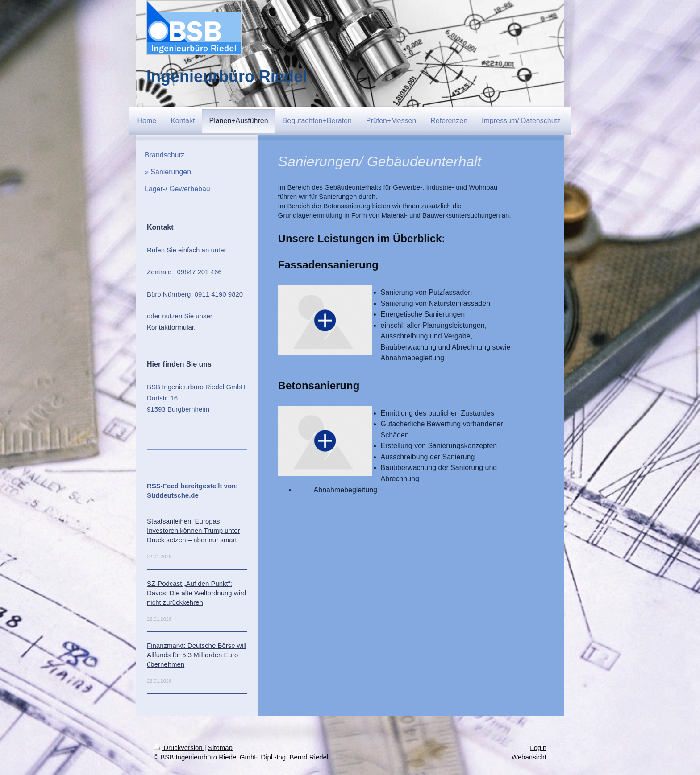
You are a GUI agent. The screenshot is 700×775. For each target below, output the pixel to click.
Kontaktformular (170, 327)
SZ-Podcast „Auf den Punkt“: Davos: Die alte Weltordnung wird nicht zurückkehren (196, 593)
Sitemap (220, 747)
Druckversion (179, 747)
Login (538, 747)
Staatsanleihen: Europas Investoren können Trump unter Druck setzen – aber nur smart (193, 530)
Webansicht (529, 757)
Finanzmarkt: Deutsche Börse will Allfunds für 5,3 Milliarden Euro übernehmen (196, 655)
